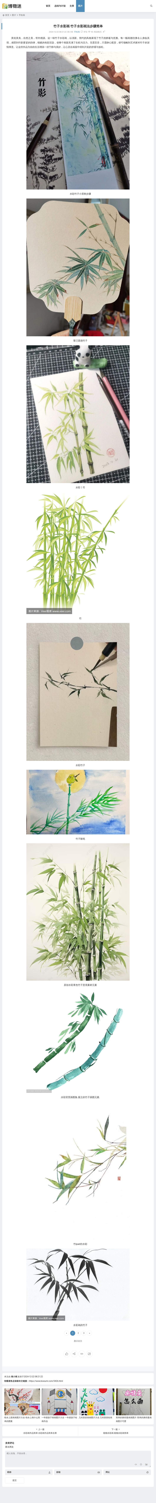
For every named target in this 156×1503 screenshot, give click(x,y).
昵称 (9, 1472)
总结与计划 (59, 6)
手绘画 (22, 15)
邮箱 (58, 1472)
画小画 (14, 1376)
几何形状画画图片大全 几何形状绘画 (95, 1417)
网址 (108, 1472)
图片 (80, 6)
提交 (15, 1480)
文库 (72, 6)
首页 (48, 6)
